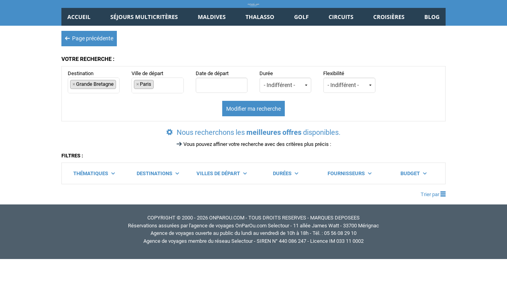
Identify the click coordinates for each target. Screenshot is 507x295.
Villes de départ (221, 209)
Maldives (211, 52)
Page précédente (89, 74)
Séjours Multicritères (144, 52)
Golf (301, 52)
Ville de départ (157, 117)
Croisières (388, 52)
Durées (285, 209)
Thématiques (93, 209)
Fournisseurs (349, 209)
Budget (413, 209)
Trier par (433, 230)
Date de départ (222, 117)
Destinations (158, 209)
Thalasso (260, 52)
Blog (432, 52)
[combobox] (94, 121)
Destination (94, 117)
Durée (285, 117)
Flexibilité (349, 117)
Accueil (78, 52)
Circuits (340, 52)
